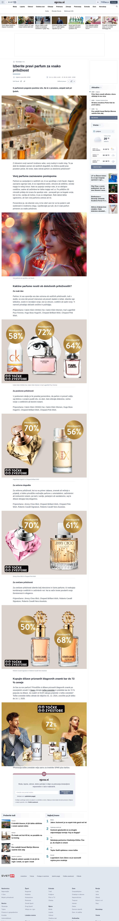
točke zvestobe (48, 690)
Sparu (32, 690)
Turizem (14, 820)
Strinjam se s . (26, 796)
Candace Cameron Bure (102, 100)
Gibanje (13, 832)
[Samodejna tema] (97, 2)
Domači (52, 855)
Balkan (52, 820)
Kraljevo (98, 92)
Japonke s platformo (17, 856)
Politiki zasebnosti (33, 802)
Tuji (12, 844)
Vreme (96, 125)
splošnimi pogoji (30, 796)
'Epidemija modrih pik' (55, 827)
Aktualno (95, 87)
